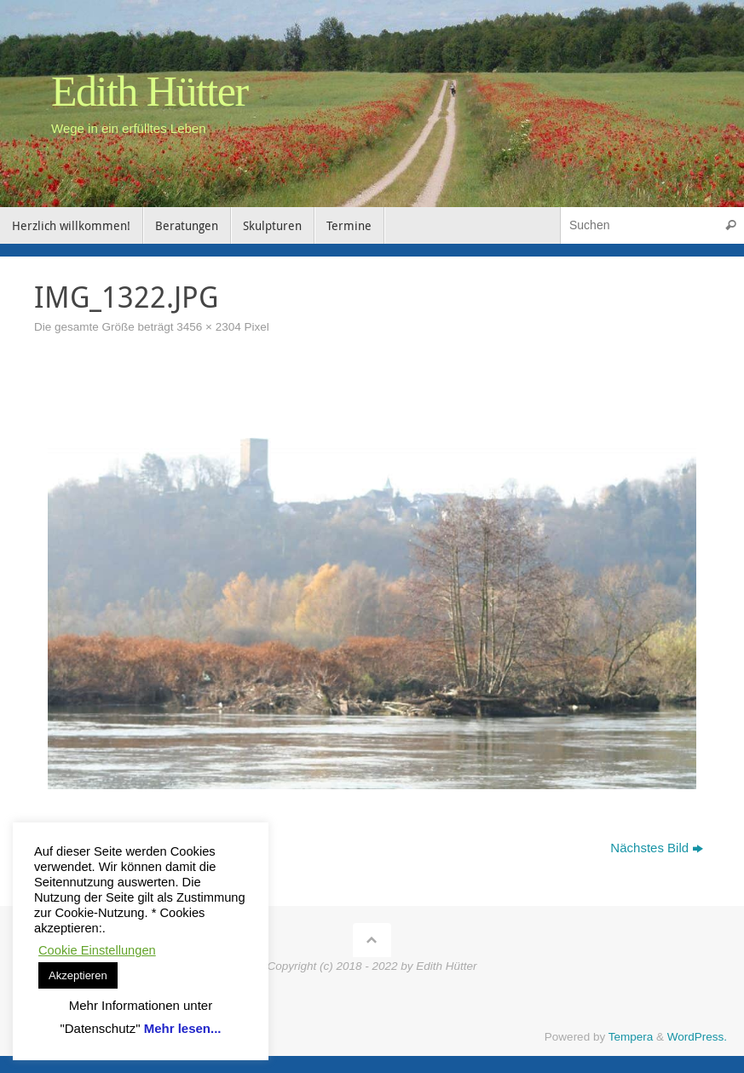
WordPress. (697, 1036)
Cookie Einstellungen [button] (97, 950)
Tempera (631, 1036)
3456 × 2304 (208, 326)
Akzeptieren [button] (78, 975)
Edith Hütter (149, 91)
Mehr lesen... (183, 1028)
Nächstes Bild (656, 847)
